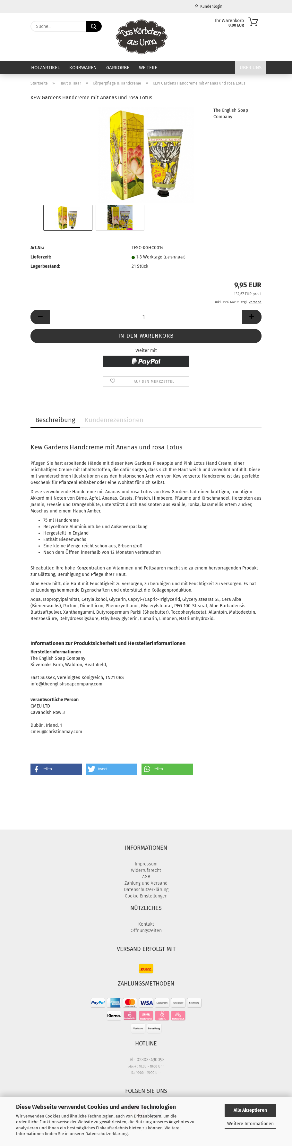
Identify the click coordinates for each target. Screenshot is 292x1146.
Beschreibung (55, 420)
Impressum (146, 864)
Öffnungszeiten (146, 930)
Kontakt (146, 924)
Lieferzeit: (40, 257)
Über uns (251, 67)
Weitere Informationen (250, 1123)
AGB (146, 877)
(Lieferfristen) (174, 257)
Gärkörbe (117, 67)
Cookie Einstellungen (146, 896)
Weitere (148, 67)
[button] (40, 317)
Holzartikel (45, 67)
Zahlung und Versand (146, 883)
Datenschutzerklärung (106, 1133)
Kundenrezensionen (114, 420)
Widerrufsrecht (146, 870)
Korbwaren (83, 67)
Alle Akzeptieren (250, 1110)
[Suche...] (94, 26)
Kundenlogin (208, 6)
